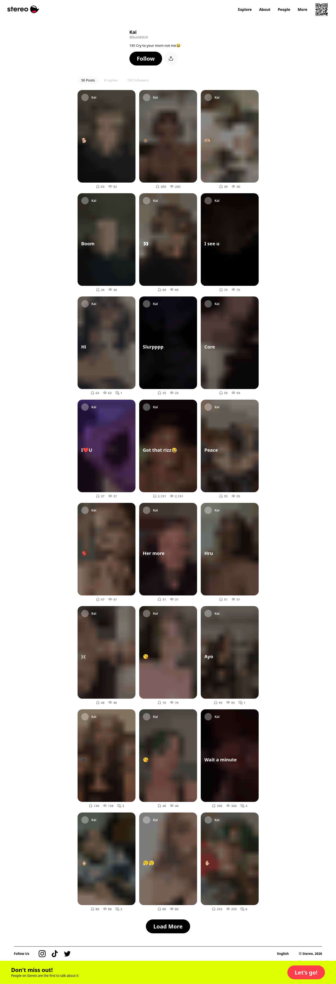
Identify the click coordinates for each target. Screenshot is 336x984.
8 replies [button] (111, 80)
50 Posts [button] (88, 80)
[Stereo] (23, 9)
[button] (145, 58)
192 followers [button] (138, 80)
